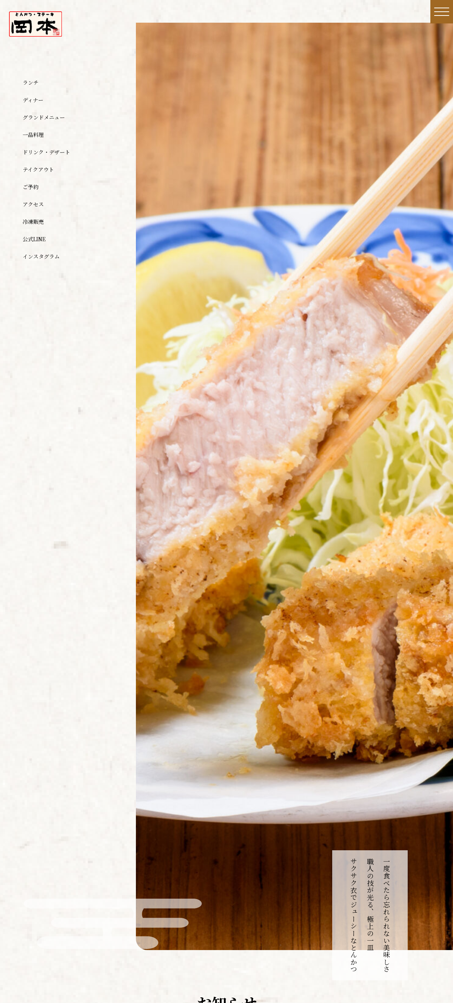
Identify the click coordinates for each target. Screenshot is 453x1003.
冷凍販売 (33, 221)
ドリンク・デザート (46, 152)
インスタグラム (41, 256)
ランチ (31, 82)
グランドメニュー (44, 117)
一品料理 (33, 134)
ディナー (33, 100)
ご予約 (31, 187)
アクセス (33, 204)
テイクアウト (38, 169)
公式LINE (34, 239)
